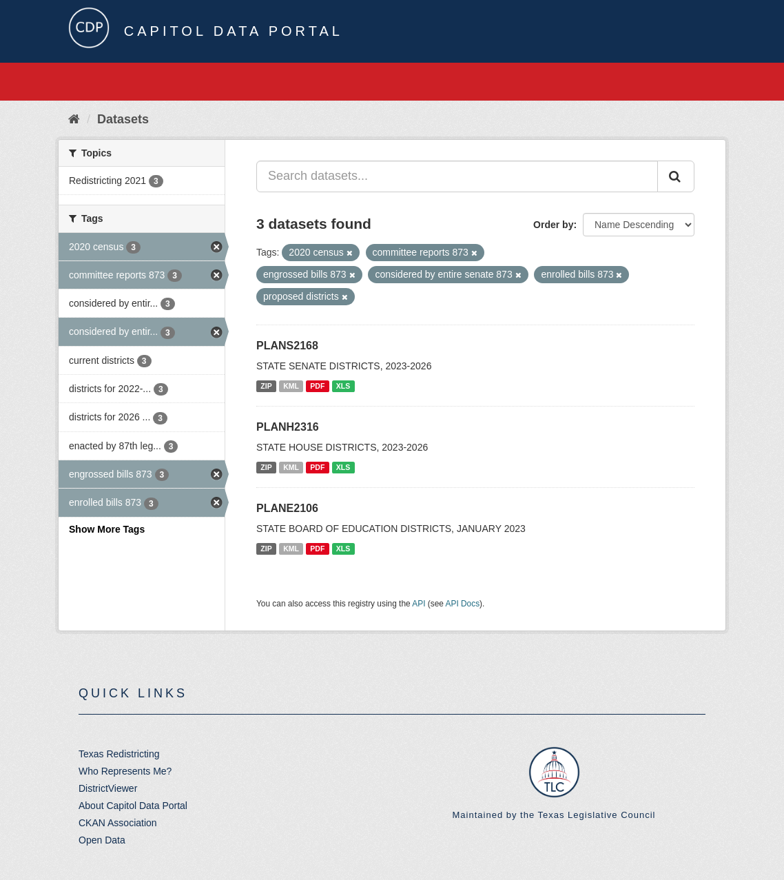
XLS (343, 386)
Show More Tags (107, 529)
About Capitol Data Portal (133, 805)
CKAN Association (118, 822)
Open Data (102, 840)
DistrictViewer (108, 788)
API (418, 603)
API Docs (463, 603)
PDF (317, 386)
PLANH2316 (287, 427)
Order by (553, 224)
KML (291, 386)
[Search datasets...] (457, 176)
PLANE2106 (287, 508)
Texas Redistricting (119, 753)
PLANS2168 (287, 345)
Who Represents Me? (125, 771)
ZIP (265, 386)
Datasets (123, 119)
